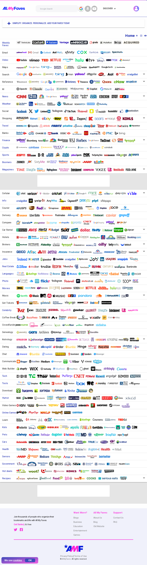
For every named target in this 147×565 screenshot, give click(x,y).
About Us (97, 518)
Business (78, 522)
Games (77, 535)
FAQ (115, 522)
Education (78, 526)
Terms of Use (80, 556)
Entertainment (80, 530)
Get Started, (19, 524)
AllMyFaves (66, 559)
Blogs (76, 518)
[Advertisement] (73, 181)
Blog (95, 522)
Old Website (99, 526)
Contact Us (118, 518)
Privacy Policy (66, 556)
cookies (17, 560)
